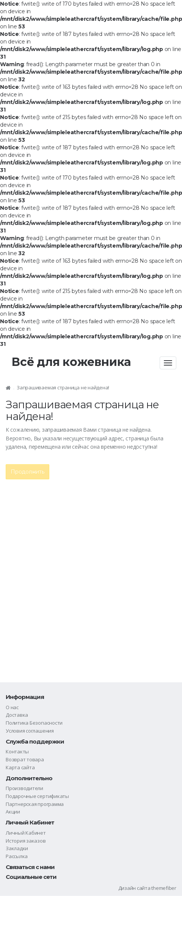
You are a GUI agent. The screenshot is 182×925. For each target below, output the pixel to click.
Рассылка (17, 856)
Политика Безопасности (34, 722)
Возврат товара (25, 759)
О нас (12, 707)
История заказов (26, 840)
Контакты (17, 751)
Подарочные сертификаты (37, 796)
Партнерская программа (35, 804)
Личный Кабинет (26, 832)
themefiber (163, 888)
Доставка (17, 714)
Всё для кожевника (71, 362)
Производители (24, 788)
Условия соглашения (30, 730)
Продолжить (27, 471)
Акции (13, 811)
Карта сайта (20, 767)
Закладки (17, 848)
